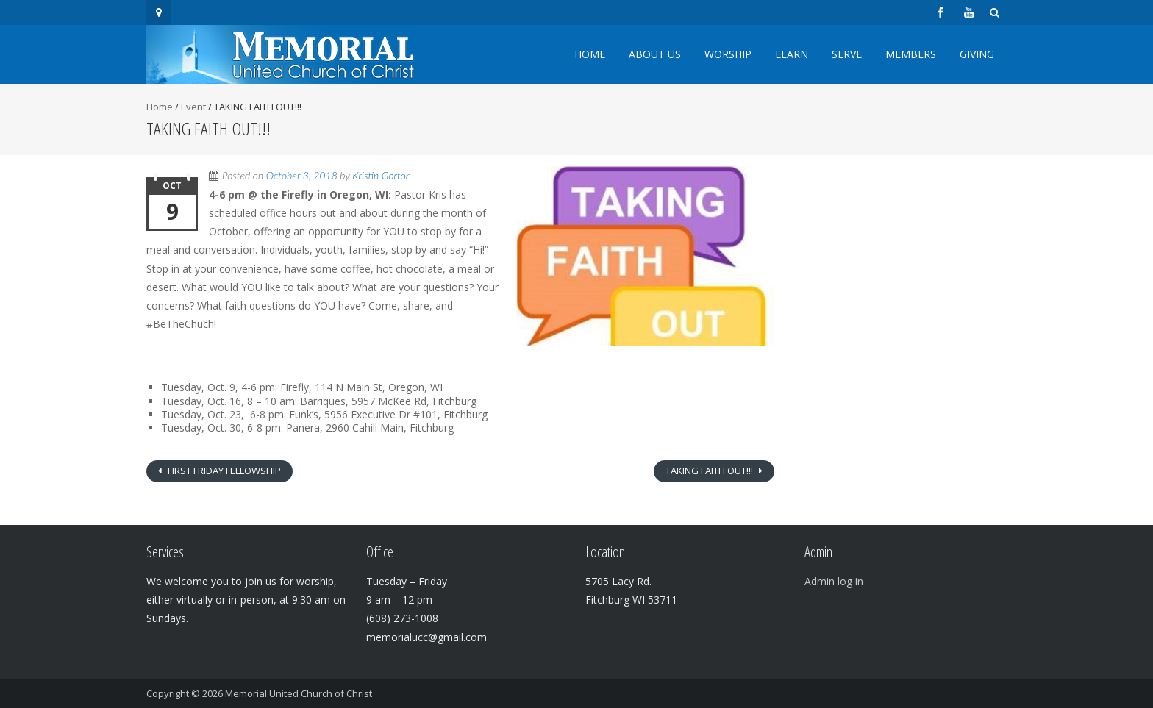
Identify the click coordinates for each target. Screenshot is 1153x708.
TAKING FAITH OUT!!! (710, 470)
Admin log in (833, 581)
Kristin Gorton (381, 175)
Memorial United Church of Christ (298, 693)
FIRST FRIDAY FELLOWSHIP (223, 470)
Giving (977, 54)
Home (589, 54)
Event (193, 106)
